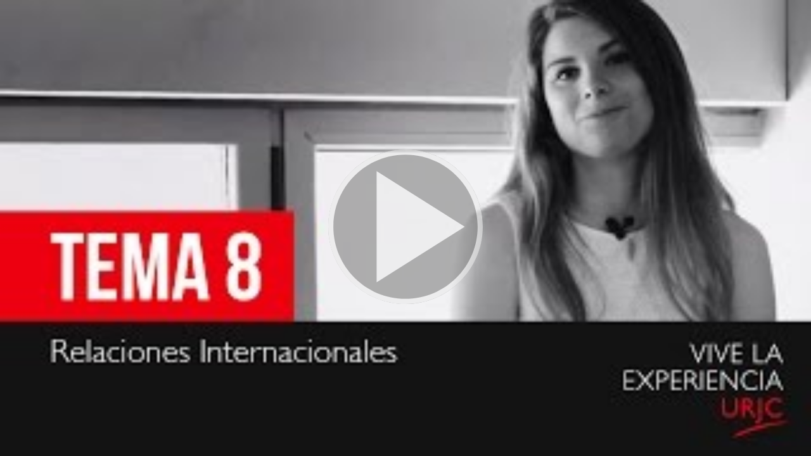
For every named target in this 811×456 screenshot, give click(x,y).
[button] (405, 228)
